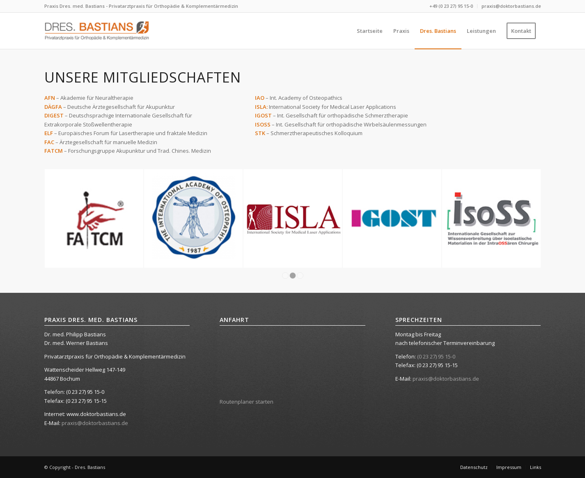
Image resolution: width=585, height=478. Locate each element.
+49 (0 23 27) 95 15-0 (451, 6)
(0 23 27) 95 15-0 (436, 356)
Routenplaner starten (246, 401)
